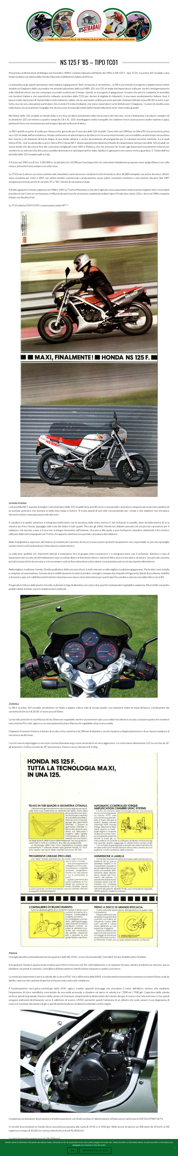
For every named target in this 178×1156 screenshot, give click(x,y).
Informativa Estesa (95, 1150)
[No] (174, 1147)
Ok (73, 1150)
